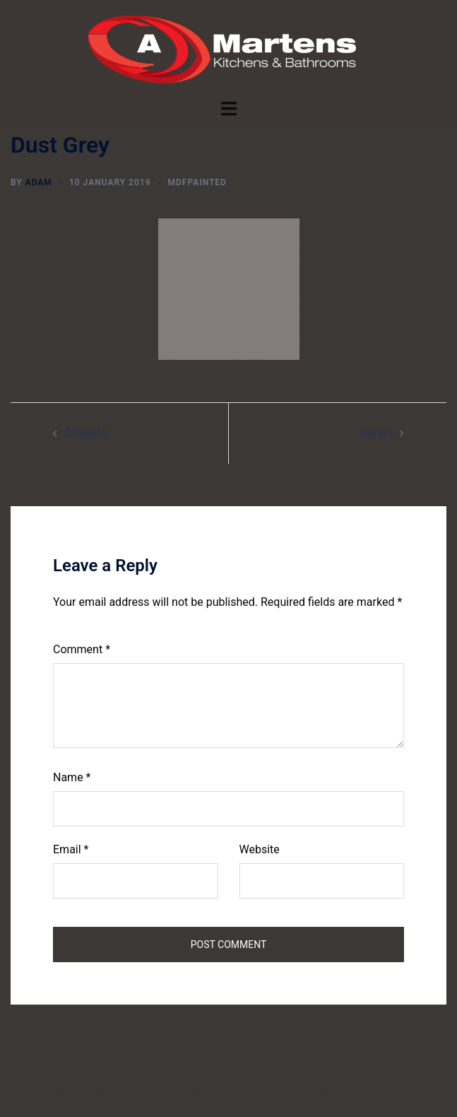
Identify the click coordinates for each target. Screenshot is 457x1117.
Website (259, 849)
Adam (38, 182)
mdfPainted (197, 182)
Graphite (85, 433)
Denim (376, 433)
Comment (81, 649)
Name (72, 777)
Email (70, 849)
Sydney (385, 1092)
